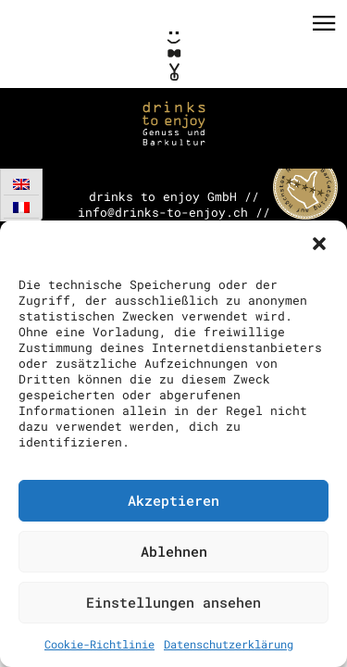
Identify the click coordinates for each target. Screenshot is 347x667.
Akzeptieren (173, 500)
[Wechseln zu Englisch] (21, 183)
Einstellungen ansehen (173, 602)
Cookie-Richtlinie (99, 643)
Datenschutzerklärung (228, 643)
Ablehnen (174, 551)
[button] (319, 243)
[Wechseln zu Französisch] (21, 207)
